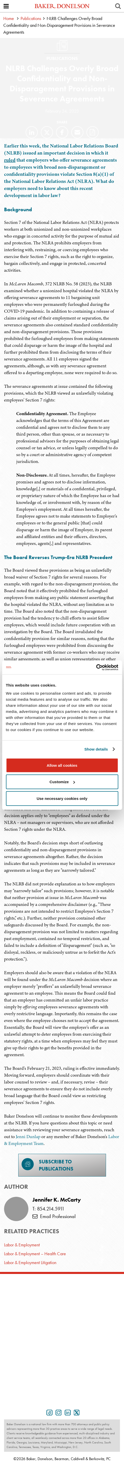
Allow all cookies (62, 765)
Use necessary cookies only (62, 798)
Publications (31, 18)
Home (8, 18)
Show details (96, 749)
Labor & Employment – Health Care (35, 1253)
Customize (62, 782)
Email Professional (54, 1216)
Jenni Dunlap (28, 1137)
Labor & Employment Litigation (30, 1262)
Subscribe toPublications (47, 1165)
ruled (9, 160)
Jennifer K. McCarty (56, 1200)
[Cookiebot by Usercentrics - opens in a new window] (96, 667)
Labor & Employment (22, 1245)
